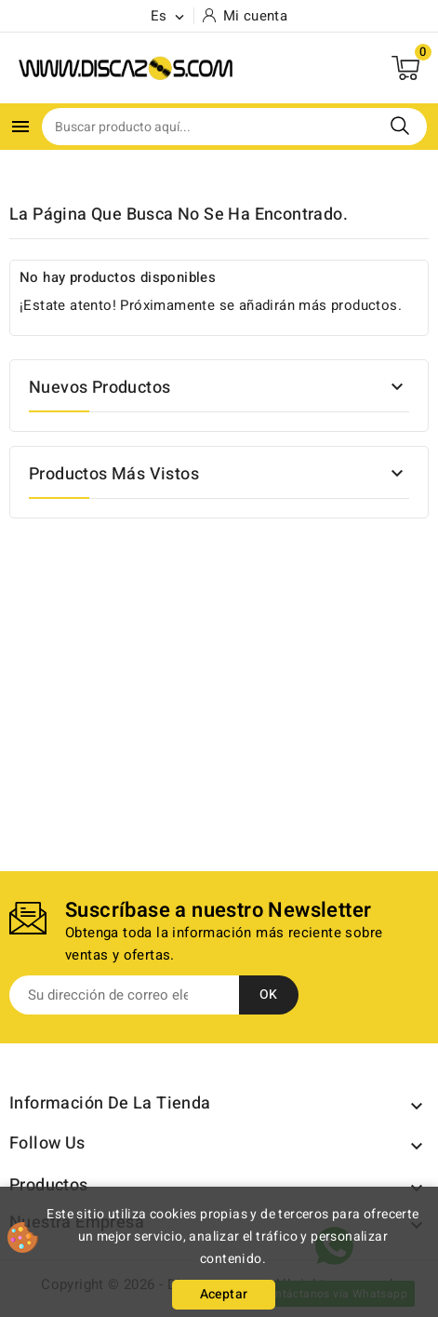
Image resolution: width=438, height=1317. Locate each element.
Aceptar (224, 1294)
